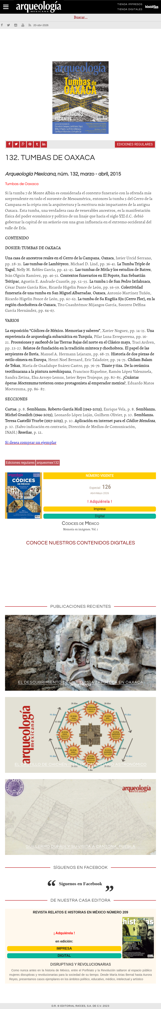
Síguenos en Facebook (80, 883)
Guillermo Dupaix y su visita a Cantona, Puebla (80, 846)
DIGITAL (64, 955)
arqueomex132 (48, 463)
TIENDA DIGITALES (129, 10)
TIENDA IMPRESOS (129, 5)
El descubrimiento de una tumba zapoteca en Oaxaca (80, 682)
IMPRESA (64, 948)
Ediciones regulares (135, 144)
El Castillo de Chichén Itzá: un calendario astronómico (80, 764)
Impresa (100, 509)
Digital (100, 516)
